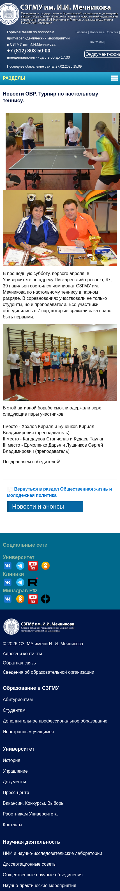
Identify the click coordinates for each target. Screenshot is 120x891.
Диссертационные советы (29, 864)
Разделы (14, 78)
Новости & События (104, 32)
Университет (18, 557)
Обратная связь (19, 663)
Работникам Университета (30, 814)
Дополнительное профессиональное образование (55, 721)
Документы (14, 781)
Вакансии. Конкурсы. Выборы (33, 803)
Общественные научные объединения (43, 874)
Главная (81, 32)
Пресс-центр (16, 792)
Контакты (97, 42)
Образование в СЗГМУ (31, 688)
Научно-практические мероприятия (39, 885)
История (11, 760)
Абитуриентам (18, 699)
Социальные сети (25, 545)
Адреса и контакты (22, 653)
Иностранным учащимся (28, 731)
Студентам (14, 710)
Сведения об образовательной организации (48, 672)
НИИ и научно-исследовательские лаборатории (52, 853)
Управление (15, 771)
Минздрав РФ (20, 590)
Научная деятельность (31, 842)
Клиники (13, 574)
